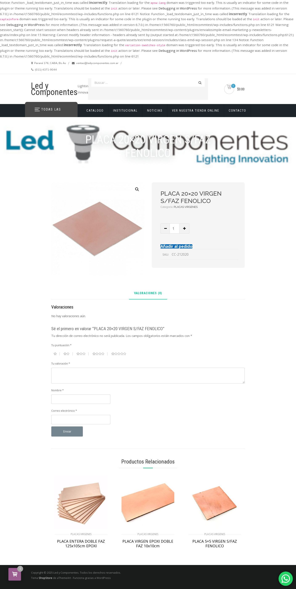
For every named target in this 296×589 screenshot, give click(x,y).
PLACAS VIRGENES (186, 206)
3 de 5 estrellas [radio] (83, 353)
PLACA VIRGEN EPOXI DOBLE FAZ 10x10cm (147, 543)
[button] (137, 189)
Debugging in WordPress (178, 8)
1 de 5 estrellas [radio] (57, 353)
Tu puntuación (61, 345)
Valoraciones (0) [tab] (148, 293)
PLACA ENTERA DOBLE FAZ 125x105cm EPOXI (81, 543)
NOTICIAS (155, 110)
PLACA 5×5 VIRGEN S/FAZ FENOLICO (214, 543)
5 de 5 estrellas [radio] (120, 353)
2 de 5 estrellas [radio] (68, 353)
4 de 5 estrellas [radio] (100, 353)
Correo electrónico (64, 411)
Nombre (57, 390)
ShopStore (45, 578)
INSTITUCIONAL (125, 110)
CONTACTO (237, 110)
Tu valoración (60, 363)
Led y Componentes (54, 89)
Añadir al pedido (176, 246)
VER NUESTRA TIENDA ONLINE (195, 110)
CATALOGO (95, 110)
